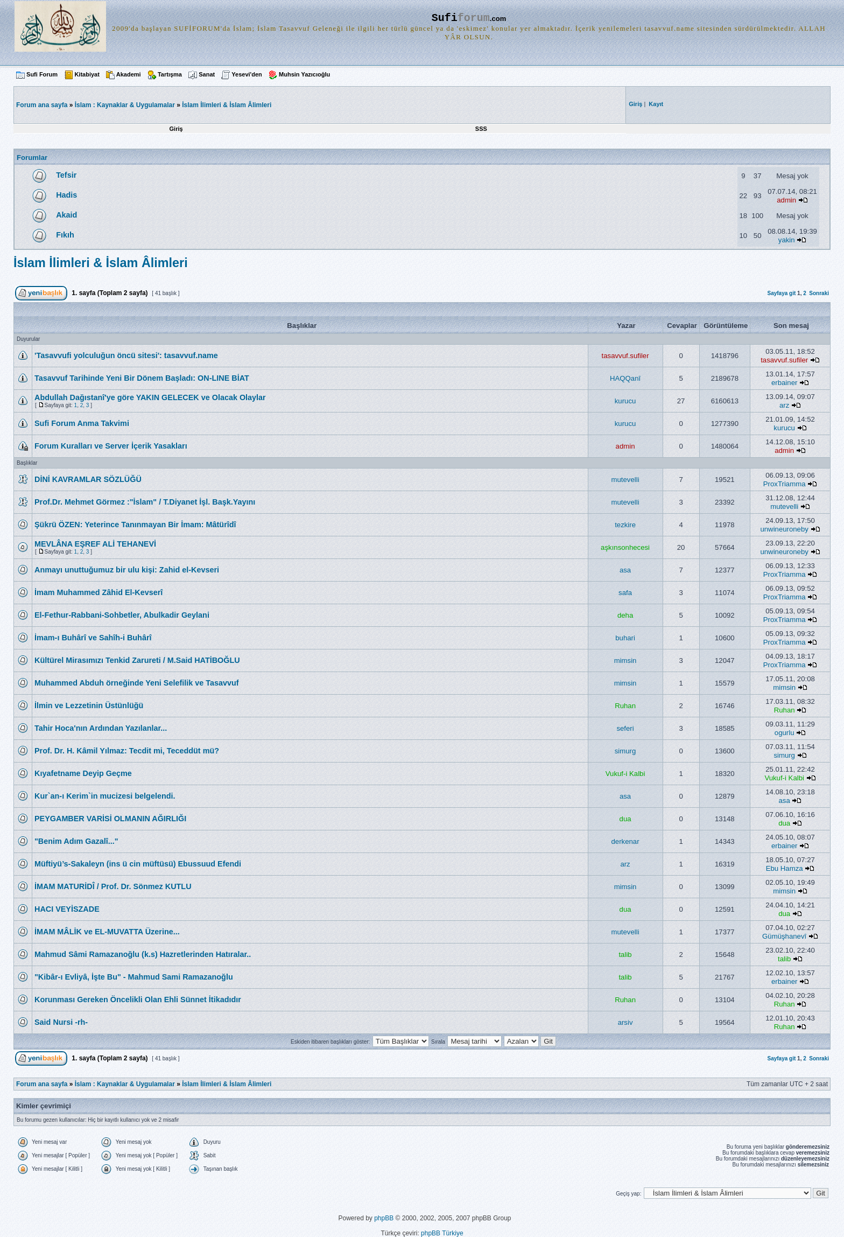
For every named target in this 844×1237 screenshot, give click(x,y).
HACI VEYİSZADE (67, 909)
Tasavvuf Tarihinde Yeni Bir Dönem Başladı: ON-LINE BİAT (141, 378)
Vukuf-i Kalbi (625, 774)
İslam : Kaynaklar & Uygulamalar (125, 105)
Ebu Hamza (784, 868)
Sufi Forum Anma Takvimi (81, 423)
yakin (786, 240)
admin (786, 200)
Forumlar (32, 157)
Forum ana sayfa (41, 1084)
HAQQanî (625, 378)
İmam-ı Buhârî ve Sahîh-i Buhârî (93, 637)
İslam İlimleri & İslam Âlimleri (226, 105)
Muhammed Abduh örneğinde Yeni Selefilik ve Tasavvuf (136, 683)
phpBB (383, 1218)
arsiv (625, 1022)
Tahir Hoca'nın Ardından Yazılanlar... (100, 728)
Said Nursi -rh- (61, 1022)
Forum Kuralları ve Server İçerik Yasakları (110, 446)
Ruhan (625, 706)
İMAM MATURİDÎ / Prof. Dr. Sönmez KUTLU (113, 886)
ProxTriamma (784, 484)
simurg (625, 751)
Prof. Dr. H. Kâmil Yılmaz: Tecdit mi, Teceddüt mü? (126, 750)
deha (625, 615)
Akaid (66, 215)
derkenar (625, 841)
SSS (481, 128)
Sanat (207, 74)
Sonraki (819, 293)
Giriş (176, 128)
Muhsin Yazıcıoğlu (304, 74)
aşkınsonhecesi (625, 547)
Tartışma (170, 74)
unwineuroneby (784, 529)
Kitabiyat (86, 74)
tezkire (625, 525)
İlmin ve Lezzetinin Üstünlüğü (88, 705)
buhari (625, 638)
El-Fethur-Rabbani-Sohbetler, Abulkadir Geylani (121, 615)
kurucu (625, 401)
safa (625, 593)
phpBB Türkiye (442, 1233)
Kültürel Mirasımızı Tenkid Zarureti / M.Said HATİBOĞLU (137, 660)
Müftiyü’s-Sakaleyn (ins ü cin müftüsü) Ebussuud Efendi (137, 863)
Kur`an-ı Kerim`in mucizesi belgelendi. (104, 796)
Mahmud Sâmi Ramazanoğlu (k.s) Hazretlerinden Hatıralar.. (142, 954)
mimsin (625, 660)
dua (625, 819)
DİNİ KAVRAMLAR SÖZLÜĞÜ (88, 479)
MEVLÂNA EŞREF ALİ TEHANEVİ (95, 544)
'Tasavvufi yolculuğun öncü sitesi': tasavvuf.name (126, 355)
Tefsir (66, 175)
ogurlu (784, 733)
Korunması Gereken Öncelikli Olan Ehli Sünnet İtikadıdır (137, 999)
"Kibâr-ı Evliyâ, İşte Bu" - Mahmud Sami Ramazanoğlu (133, 977)
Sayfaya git (781, 293)
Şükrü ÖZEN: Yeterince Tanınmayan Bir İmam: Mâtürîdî (135, 524)
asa (625, 570)
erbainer (784, 383)
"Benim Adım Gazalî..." (76, 841)
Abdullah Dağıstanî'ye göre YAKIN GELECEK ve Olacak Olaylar (150, 397)
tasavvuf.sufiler (625, 356)
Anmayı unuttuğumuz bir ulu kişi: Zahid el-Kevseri (126, 569)
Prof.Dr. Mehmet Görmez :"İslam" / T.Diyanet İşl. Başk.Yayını (144, 502)
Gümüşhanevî (784, 936)
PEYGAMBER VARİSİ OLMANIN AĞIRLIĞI (110, 818)
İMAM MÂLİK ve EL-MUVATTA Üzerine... (107, 931)
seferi (625, 728)
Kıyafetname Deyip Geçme (83, 773)
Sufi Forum (42, 74)
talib (624, 955)
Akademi (128, 74)
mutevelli (625, 480)
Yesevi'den (246, 74)
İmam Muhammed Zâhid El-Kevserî (98, 592)
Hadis (66, 195)
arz (784, 405)
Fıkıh (65, 234)
